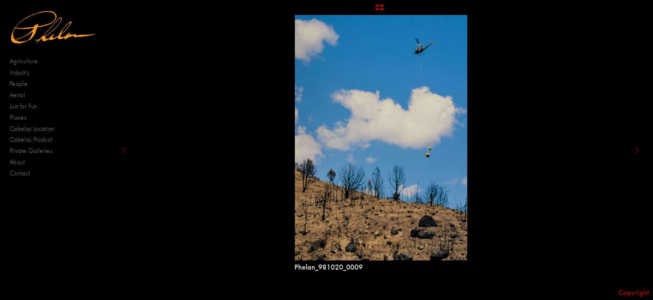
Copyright (633, 292)
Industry (20, 72)
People (23, 84)
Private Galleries (31, 151)
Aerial (22, 95)
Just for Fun (23, 106)
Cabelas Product (31, 139)
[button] (379, 10)
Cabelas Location (32, 128)
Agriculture (28, 61)
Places (22, 117)
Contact (20, 173)
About (17, 162)
